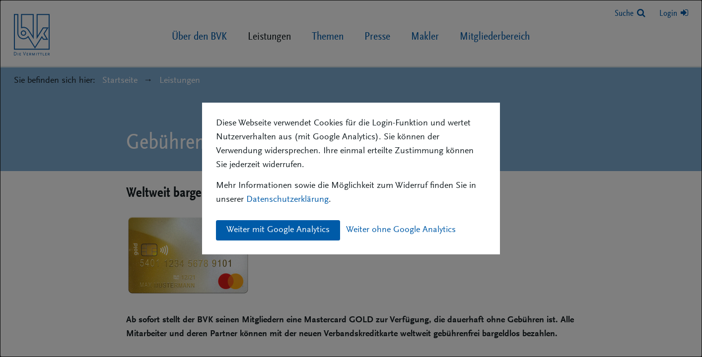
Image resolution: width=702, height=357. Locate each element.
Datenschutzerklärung (287, 199)
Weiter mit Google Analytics (278, 230)
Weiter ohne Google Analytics (401, 230)
